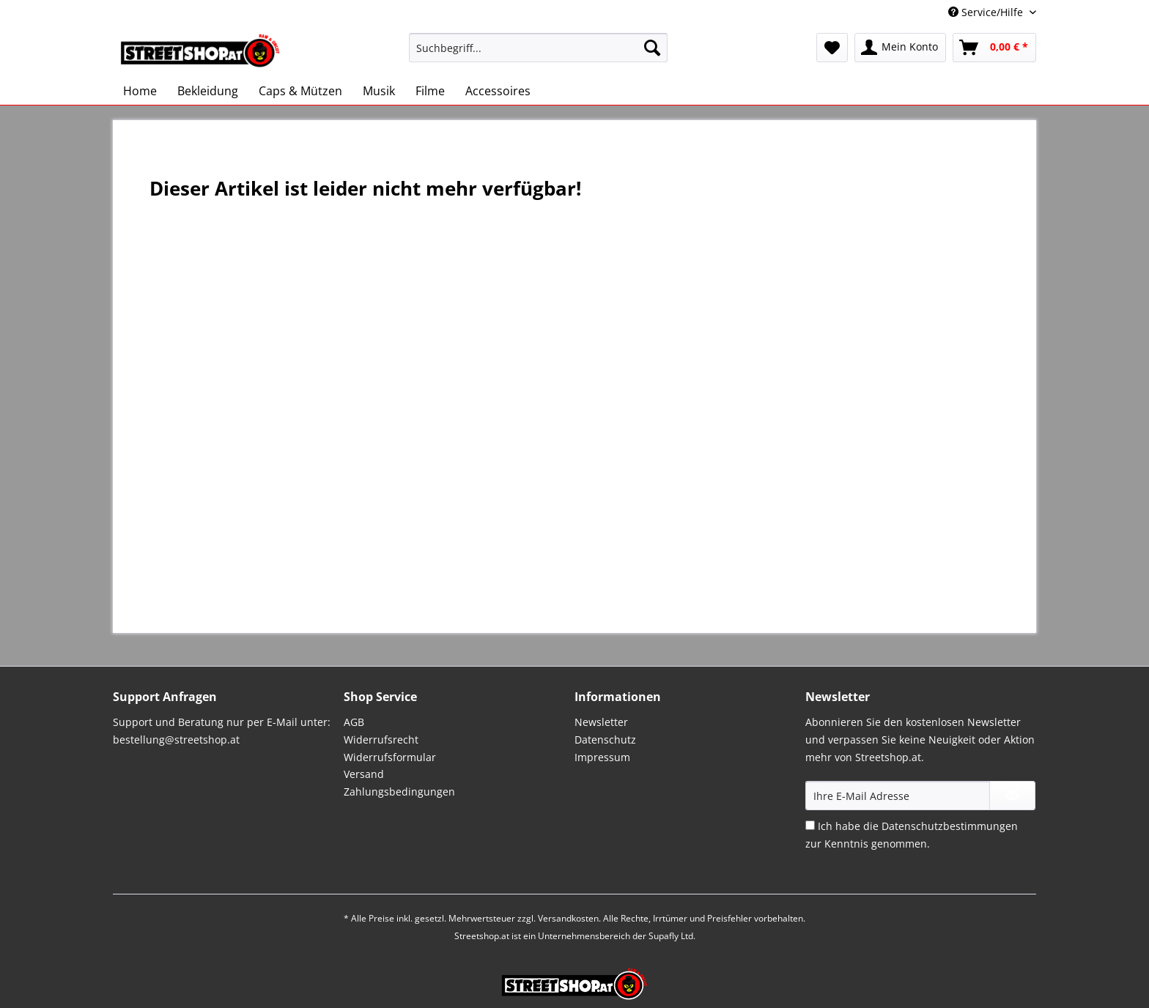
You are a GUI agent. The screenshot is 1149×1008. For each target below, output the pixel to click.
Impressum (602, 757)
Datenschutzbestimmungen (950, 826)
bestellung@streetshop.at (176, 739)
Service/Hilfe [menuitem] (987, 12)
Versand (364, 774)
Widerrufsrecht (381, 739)
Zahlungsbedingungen (399, 791)
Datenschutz (605, 739)
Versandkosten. (569, 918)
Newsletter (601, 722)
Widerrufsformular (390, 757)
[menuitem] (538, 54)
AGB (354, 722)
